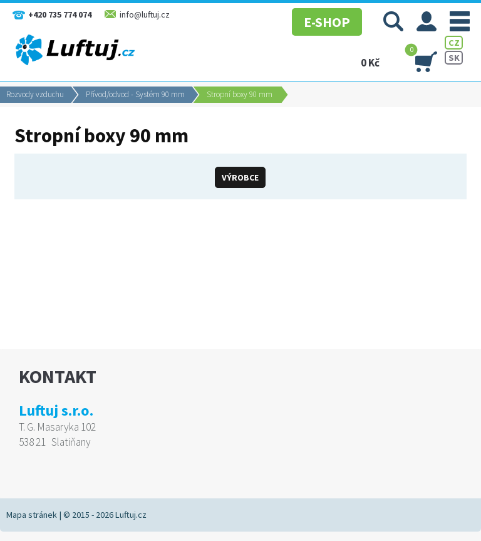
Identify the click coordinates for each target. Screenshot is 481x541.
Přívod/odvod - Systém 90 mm (135, 94)
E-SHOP (327, 22)
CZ (454, 42)
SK (454, 57)
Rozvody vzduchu (35, 94)
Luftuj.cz (131, 514)
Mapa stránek (31, 514)
